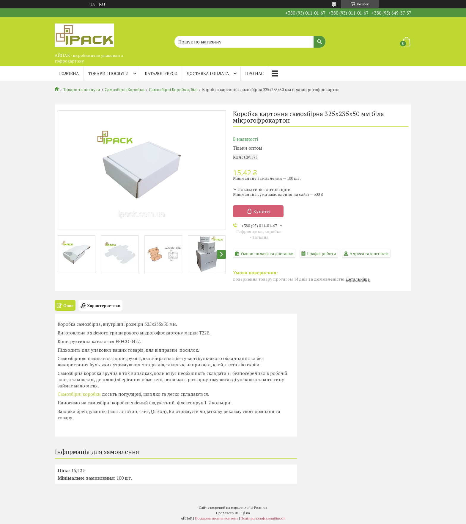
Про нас (254, 73)
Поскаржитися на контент (216, 518)
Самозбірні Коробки (125, 89)
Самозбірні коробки (79, 394)
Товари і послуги (108, 73)
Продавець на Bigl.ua (233, 513)
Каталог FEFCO (161, 73)
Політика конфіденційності (263, 518)
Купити (261, 211)
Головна (69, 73)
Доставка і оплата (208, 73)
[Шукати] (319, 39)
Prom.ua (260, 507)
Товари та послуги (81, 89)
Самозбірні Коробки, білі (173, 89)
